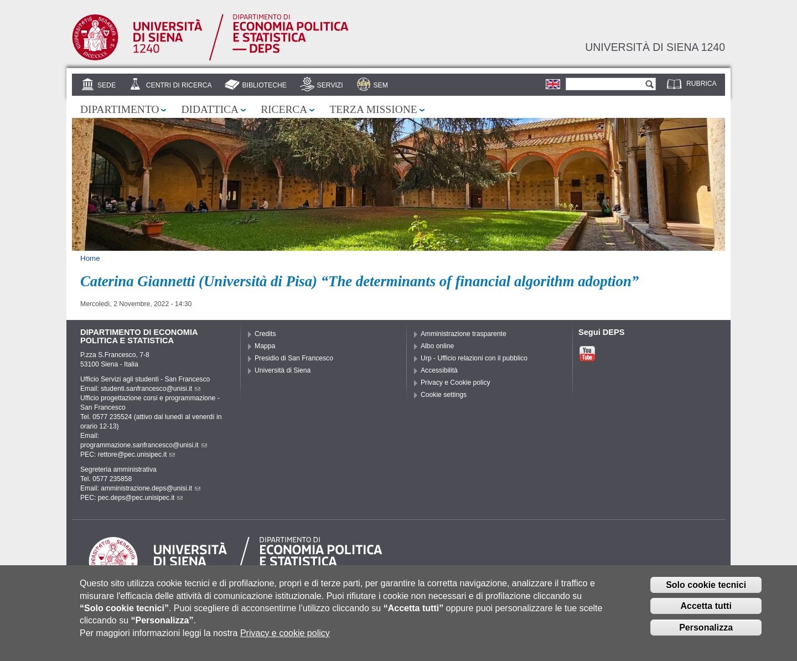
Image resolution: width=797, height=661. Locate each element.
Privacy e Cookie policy (455, 382)
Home (90, 258)
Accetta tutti (705, 611)
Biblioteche (264, 85)
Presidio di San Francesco (294, 358)
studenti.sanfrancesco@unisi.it (150, 389)
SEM (380, 85)
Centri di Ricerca (179, 85)
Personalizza (706, 633)
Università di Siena (282, 370)
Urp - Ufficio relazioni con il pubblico (474, 358)
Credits (265, 334)
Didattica (210, 109)
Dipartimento (119, 109)
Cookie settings (444, 395)
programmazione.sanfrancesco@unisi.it (143, 445)
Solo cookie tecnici (706, 590)
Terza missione (373, 109)
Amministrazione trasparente (463, 334)
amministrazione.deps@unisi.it (150, 488)
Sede (106, 85)
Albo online (437, 346)
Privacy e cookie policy (285, 638)
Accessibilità (439, 370)
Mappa (265, 346)
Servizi (330, 85)
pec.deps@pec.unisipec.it (140, 498)
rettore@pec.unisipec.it (136, 454)
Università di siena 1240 (655, 47)
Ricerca (284, 109)
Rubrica (701, 83)
